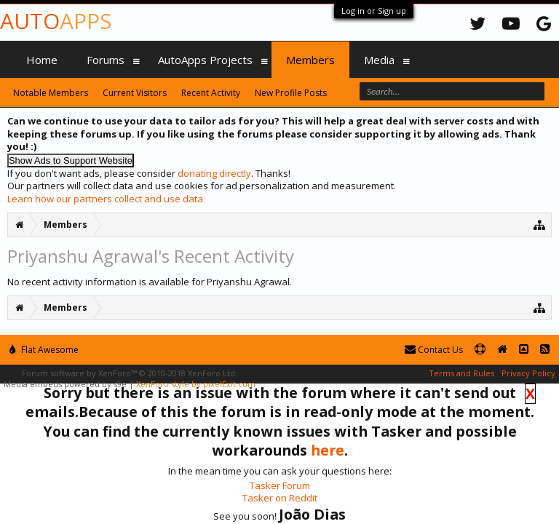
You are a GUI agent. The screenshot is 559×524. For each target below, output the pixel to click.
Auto (55, 21)
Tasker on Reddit (279, 497)
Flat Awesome (44, 350)
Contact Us (434, 350)
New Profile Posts (291, 93)
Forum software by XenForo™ (129, 373)
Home (42, 59)
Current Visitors (135, 93)
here (327, 450)
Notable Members (50, 93)
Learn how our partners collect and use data (105, 198)
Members (310, 59)
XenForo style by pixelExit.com (195, 383)
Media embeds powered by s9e (65, 383)
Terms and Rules (461, 373)
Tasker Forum (280, 485)
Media (379, 59)
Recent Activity (210, 93)
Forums (105, 59)
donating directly (214, 173)
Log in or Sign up (373, 10)
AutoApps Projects (205, 59)
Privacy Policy (528, 373)
